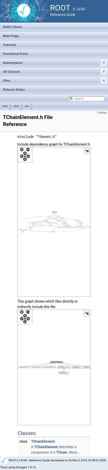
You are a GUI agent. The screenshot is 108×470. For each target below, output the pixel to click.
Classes (102, 112)
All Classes (55, 71)
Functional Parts (15, 54)
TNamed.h (46, 136)
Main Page (11, 36)
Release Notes (14, 89)
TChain (61, 452)
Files (55, 80)
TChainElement (43, 441)
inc (27, 106)
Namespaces (55, 62)
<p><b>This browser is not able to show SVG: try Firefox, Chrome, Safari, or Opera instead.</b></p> (54, 221)
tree (5, 106)
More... (74, 452)
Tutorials (9, 45)
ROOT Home (12, 27)
